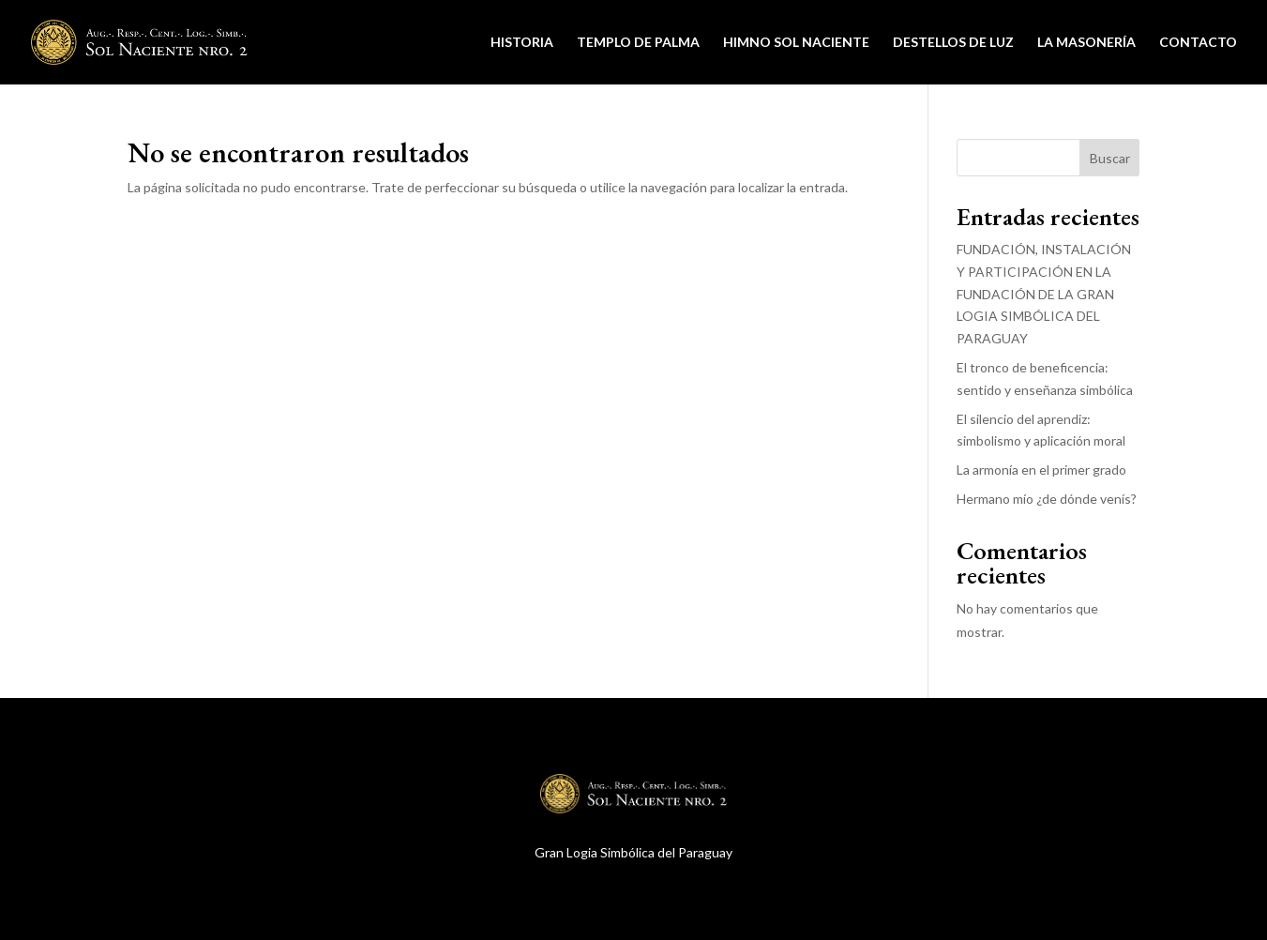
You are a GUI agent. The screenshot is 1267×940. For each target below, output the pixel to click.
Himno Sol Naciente (796, 43)
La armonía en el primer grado (1041, 470)
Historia (521, 43)
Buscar (1110, 158)
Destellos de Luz (953, 43)
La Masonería (1086, 43)
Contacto (1198, 43)
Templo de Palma (638, 43)
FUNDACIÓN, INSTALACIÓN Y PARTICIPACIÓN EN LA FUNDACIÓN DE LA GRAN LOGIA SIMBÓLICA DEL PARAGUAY (1044, 293)
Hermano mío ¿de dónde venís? (1047, 499)
